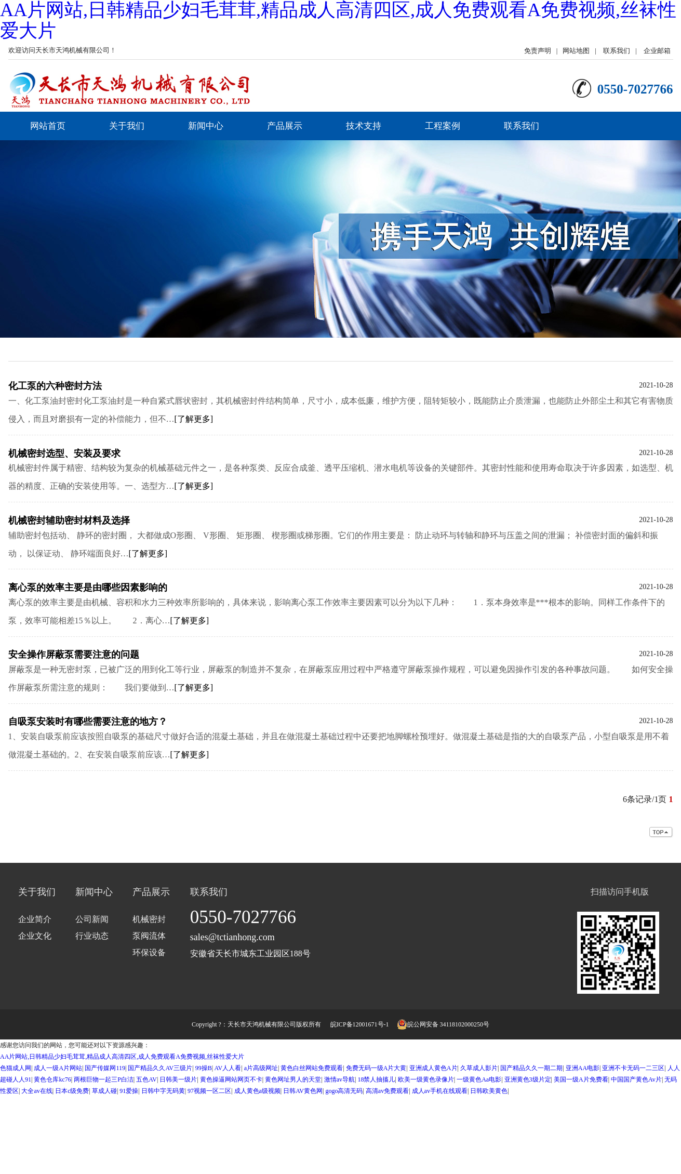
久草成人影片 (479, 1068)
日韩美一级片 (178, 1079)
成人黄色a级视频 (257, 1091)
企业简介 (34, 919)
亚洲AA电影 (582, 1068)
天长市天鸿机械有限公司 (262, 1024)
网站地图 (576, 51)
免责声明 (537, 51)
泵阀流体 (149, 935)
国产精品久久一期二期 (531, 1068)
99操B (203, 1068)
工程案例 (442, 126)
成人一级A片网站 (58, 1068)
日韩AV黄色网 (303, 1091)
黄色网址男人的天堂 (293, 1079)
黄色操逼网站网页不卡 (231, 1079)
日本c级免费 (72, 1091)
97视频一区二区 (209, 1091)
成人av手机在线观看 (440, 1091)
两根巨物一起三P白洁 (103, 1079)
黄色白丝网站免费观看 (312, 1068)
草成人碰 (104, 1091)
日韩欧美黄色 (489, 1091)
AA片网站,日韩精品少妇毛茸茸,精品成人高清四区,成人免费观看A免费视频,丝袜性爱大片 (122, 1056)
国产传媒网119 (105, 1068)
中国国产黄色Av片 (636, 1079)
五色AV (146, 1079)
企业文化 (34, 935)
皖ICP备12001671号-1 (359, 1024)
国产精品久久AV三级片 (160, 1068)
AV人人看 (227, 1068)
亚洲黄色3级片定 (527, 1079)
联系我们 (616, 51)
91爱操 (128, 1091)
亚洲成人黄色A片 (433, 1068)
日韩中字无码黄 (163, 1091)
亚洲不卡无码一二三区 (633, 1068)
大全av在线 (36, 1091)
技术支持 (363, 126)
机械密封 (149, 919)
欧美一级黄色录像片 (426, 1079)
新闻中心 (205, 126)
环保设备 (149, 952)
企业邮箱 (657, 51)
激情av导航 (339, 1079)
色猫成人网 (15, 1068)
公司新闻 (92, 919)
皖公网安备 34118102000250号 (443, 1024)
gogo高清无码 (344, 1091)
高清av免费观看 (387, 1091)
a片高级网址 (261, 1068)
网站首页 (47, 126)
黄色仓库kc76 (52, 1079)
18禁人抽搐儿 (376, 1079)
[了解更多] (194, 419)
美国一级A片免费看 (581, 1079)
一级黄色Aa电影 (479, 1079)
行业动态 (92, 935)
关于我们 (126, 126)
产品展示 (284, 126)
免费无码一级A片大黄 (376, 1068)
